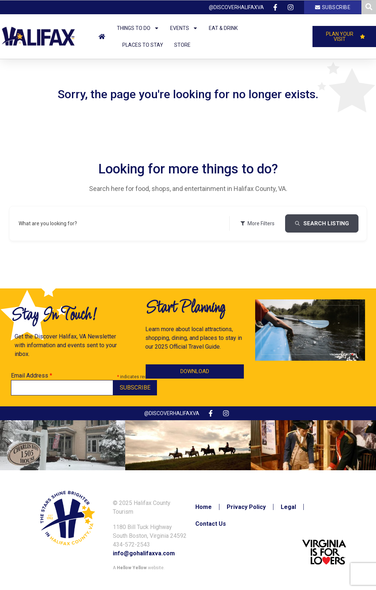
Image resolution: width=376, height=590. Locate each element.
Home (203, 506)
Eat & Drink (223, 28)
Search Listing (322, 223)
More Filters (257, 223)
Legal (288, 506)
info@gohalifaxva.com (144, 553)
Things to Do (138, 28)
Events (184, 28)
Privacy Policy (246, 506)
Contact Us (210, 523)
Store (182, 45)
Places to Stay (142, 45)
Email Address (31, 376)
